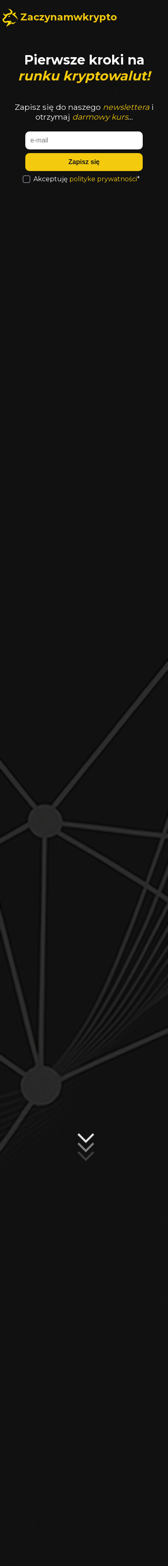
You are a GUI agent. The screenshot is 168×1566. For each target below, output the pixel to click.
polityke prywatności (103, 179)
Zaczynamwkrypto (68, 17)
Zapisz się (84, 161)
